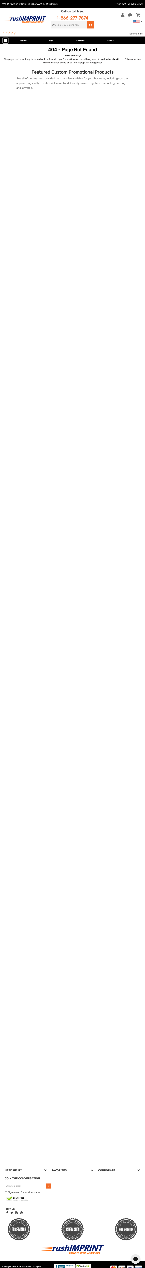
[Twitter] (11, 1213)
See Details (52, 4)
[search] (69, 24)
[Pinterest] (21, 1213)
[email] (26, 1186)
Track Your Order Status (128, 4)
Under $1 (110, 41)
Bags (51, 41)
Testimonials (136, 33)
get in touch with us (112, 59)
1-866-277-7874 (72, 18)
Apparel (23, 41)
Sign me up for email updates (24, 1192)
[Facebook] (7, 1213)
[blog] (16, 1213)
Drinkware (80, 41)
